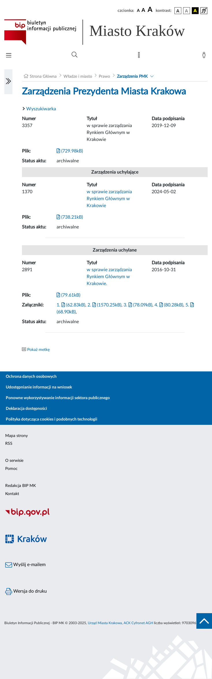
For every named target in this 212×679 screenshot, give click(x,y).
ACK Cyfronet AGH (138, 623)
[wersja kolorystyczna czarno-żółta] (195, 10)
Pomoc (11, 469)
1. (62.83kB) (71, 305)
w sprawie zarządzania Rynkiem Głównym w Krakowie (109, 198)
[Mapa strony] (140, 56)
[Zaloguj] (205, 56)
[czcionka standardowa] (138, 10)
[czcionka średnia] (143, 10)
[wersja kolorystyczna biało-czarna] (186, 10)
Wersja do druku (26, 591)
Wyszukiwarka (41, 109)
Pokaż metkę (38, 350)
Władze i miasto (78, 77)
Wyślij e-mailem (25, 564)
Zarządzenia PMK (132, 77)
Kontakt (12, 494)
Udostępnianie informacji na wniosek (39, 387)
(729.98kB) (70, 151)
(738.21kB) (70, 217)
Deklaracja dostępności (26, 409)
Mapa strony (16, 436)
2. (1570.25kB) (104, 305)
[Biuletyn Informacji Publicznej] (106, 515)
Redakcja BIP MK (20, 486)
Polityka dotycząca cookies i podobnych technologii (51, 419)
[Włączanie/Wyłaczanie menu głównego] (8, 56)
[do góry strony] (204, 621)
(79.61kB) (68, 295)
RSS (8, 444)
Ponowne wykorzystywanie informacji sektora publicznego (58, 398)
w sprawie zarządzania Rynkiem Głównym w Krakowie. (109, 276)
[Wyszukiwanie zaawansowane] (74, 55)
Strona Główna (43, 77)
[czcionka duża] (151, 10)
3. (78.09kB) (138, 305)
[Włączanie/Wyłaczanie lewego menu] (8, 81)
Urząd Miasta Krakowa (105, 623)
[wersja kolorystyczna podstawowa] (178, 10)
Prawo (104, 77)
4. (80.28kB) (169, 305)
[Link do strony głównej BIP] (102, 32)
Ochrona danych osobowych (31, 377)
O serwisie (14, 461)
